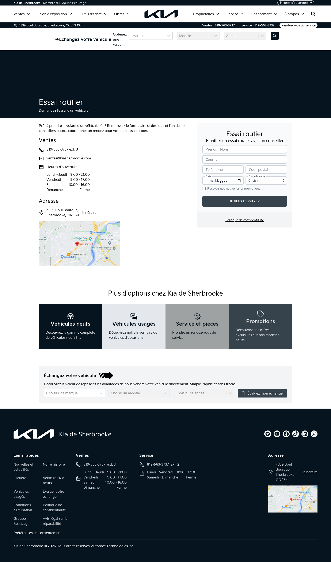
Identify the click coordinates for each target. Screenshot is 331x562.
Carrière (20, 478)
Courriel (212, 159)
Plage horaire (257, 176)
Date (208, 176)
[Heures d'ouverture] (295, 2)
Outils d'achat (93, 14)
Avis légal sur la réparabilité (55, 521)
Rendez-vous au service (298, 25)
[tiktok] (295, 433)
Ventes (22, 14)
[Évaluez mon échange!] (275, 36)
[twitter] (267, 433)
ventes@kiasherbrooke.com (68, 158)
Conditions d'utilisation (23, 507)
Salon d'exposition (54, 14)
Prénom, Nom (217, 149)
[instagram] (314, 433)
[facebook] (286, 433)
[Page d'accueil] (34, 434)
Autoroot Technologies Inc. (112, 546)
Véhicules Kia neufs (53, 480)
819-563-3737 (225, 25)
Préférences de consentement (38, 532)
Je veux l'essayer (245, 201)
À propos (294, 14)
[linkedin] (304, 433)
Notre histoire (54, 464)
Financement (264, 14)
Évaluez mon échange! (262, 393)
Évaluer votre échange (53, 494)
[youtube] (277, 433)
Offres (121, 14)
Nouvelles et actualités (23, 467)
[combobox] (132, 35)
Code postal (258, 169)
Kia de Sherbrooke (27, 3)
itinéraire (89, 212)
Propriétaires (206, 14)
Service (235, 14)
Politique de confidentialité (244, 220)
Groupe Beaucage (21, 521)
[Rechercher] (313, 14)
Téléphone (214, 169)
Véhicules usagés (21, 494)
